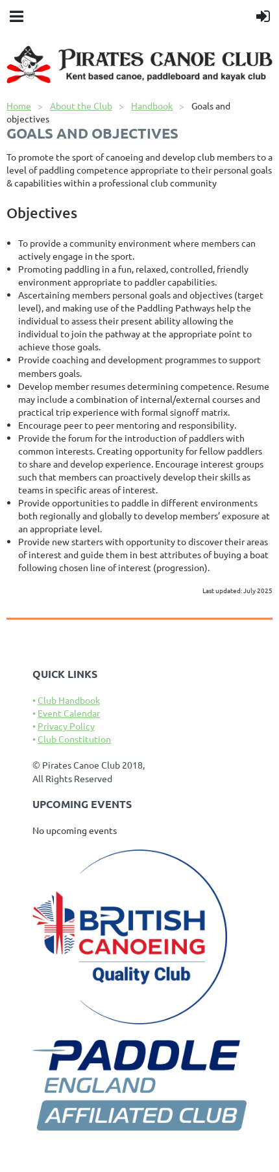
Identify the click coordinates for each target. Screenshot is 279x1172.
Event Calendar (69, 713)
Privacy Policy (66, 726)
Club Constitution (74, 739)
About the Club (81, 105)
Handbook (152, 105)
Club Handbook (69, 700)
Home (18, 105)
